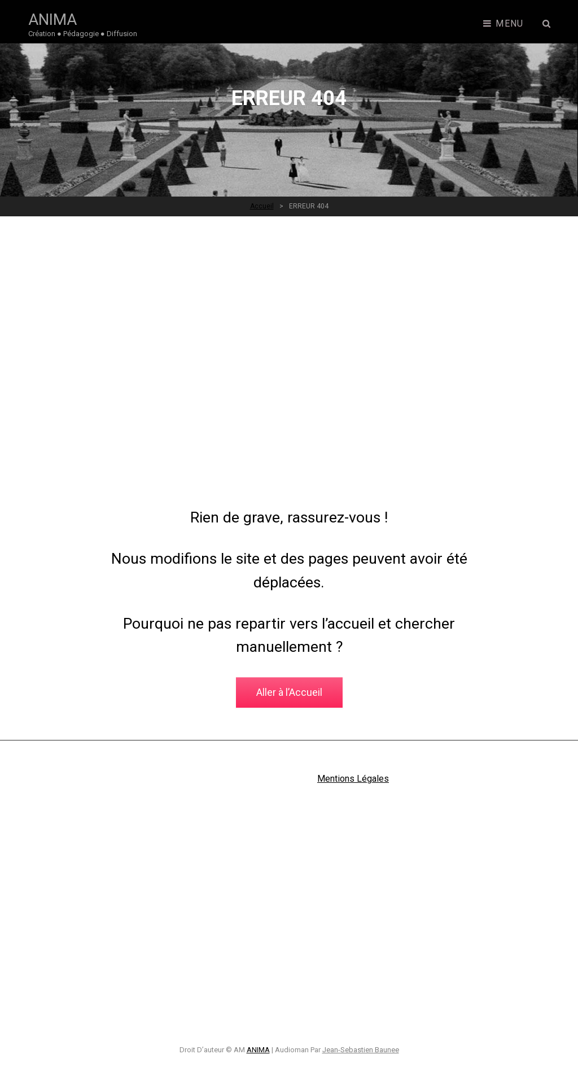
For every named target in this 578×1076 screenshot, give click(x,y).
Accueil (262, 206)
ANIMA (52, 19)
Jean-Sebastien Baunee (360, 1049)
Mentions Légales (353, 778)
